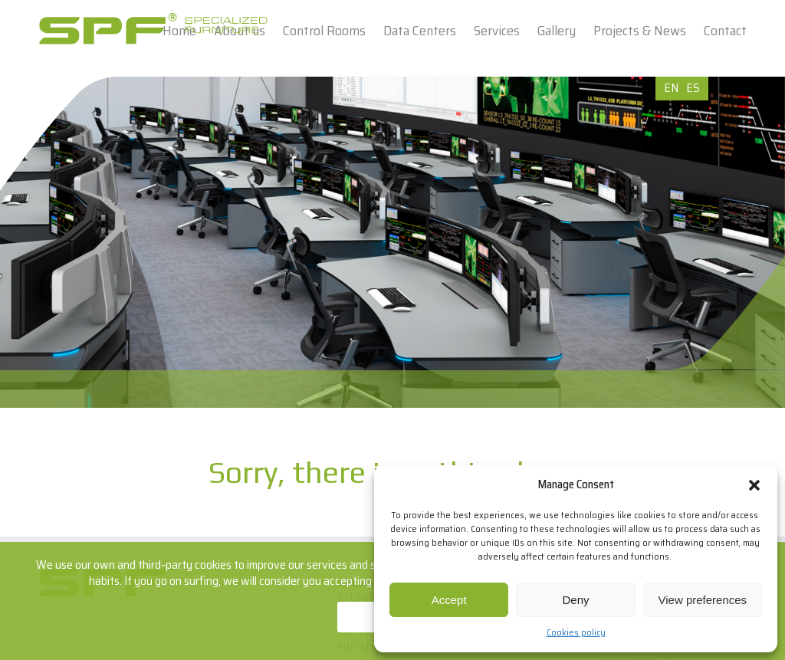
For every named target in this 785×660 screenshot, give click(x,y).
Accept (449, 599)
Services (497, 30)
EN (671, 87)
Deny (575, 599)
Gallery (556, 30)
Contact (725, 30)
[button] (754, 485)
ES (693, 87)
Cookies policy (576, 632)
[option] (392, 242)
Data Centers (419, 30)
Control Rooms (324, 30)
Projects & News (639, 30)
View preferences (703, 599)
